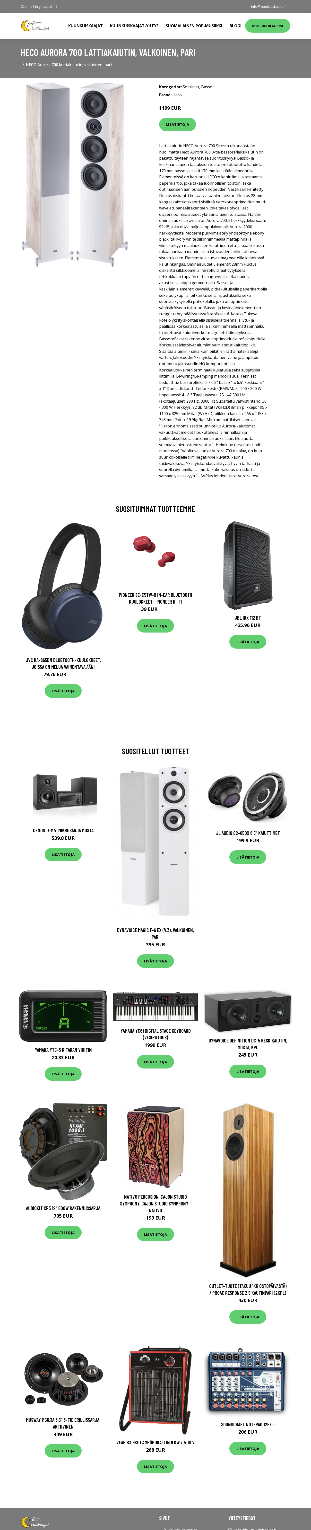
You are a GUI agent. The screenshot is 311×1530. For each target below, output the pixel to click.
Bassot (207, 87)
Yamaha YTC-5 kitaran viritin (63, 1050)
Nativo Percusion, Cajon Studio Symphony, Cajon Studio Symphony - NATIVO (155, 1203)
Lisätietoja (177, 124)
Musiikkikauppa (267, 25)
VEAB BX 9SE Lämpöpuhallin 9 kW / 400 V (155, 1442)
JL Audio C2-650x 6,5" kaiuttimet (248, 833)
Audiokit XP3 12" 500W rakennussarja (63, 1208)
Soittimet (191, 87)
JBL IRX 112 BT (248, 618)
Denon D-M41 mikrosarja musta (63, 830)
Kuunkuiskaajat (85, 25)
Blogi (236, 25)
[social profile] (57, 6)
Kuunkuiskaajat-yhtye (134, 25)
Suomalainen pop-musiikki (194, 25)
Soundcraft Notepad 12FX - (248, 1424)
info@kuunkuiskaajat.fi (268, 6)
